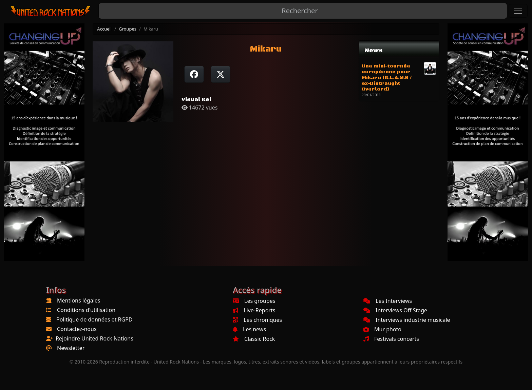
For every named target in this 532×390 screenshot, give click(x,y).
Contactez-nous (77, 329)
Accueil (104, 29)
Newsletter (70, 348)
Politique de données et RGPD (94, 319)
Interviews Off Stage (395, 310)
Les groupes (254, 301)
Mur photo (382, 329)
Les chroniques (257, 320)
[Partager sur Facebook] (194, 74)
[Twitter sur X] (220, 74)
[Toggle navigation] (518, 11)
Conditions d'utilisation (86, 310)
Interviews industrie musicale (406, 320)
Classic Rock (254, 339)
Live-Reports (254, 310)
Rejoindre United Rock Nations (94, 338)
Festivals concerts (391, 339)
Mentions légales (78, 300)
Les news (249, 329)
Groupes (127, 29)
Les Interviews (387, 301)
